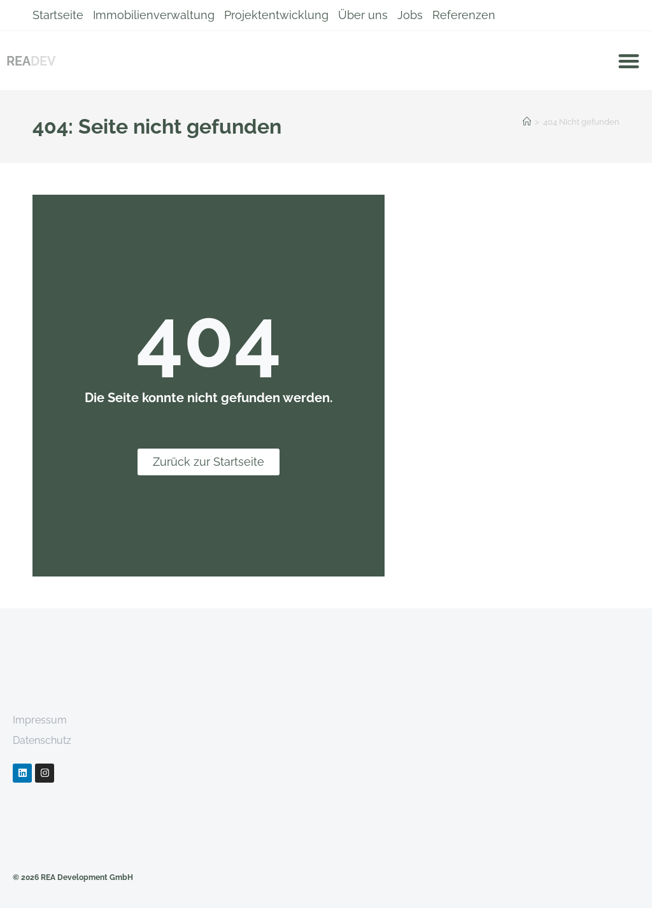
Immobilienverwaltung (154, 15)
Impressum (40, 720)
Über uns (363, 15)
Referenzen (463, 15)
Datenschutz (42, 740)
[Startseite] (527, 122)
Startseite (57, 15)
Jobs (410, 15)
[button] (629, 61)
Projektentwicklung (276, 15)
